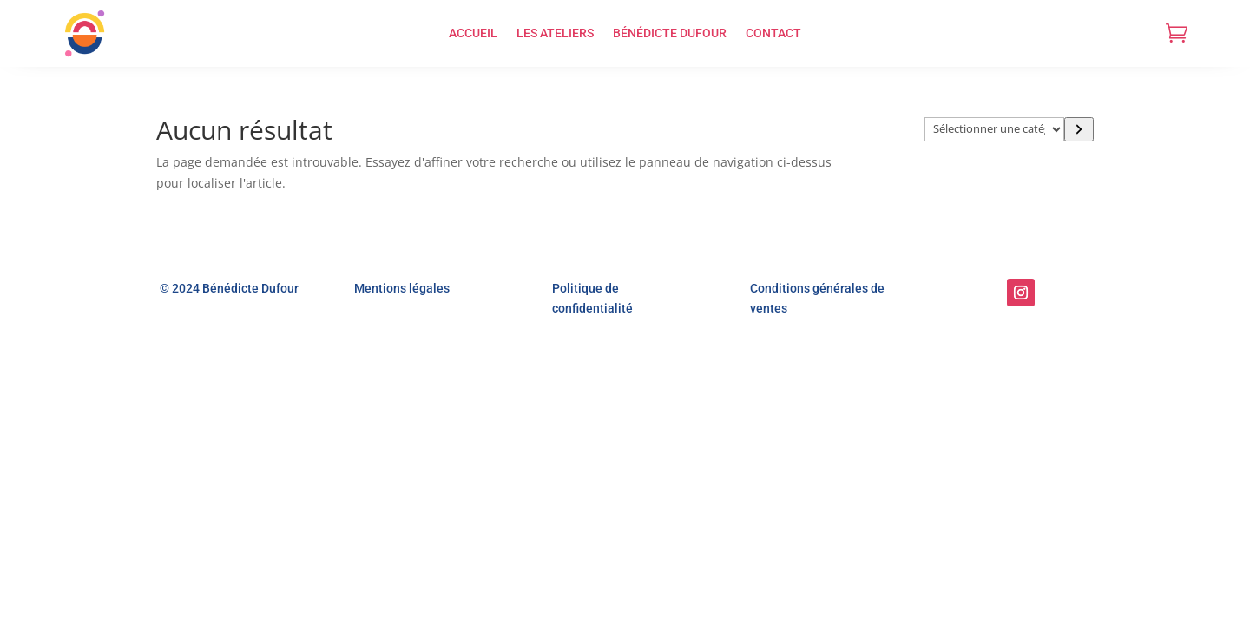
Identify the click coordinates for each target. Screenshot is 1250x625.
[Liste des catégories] (994, 129)
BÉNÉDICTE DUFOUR (670, 33)
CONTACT (773, 33)
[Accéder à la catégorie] (1079, 129)
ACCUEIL (473, 33)
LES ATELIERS (555, 33)
